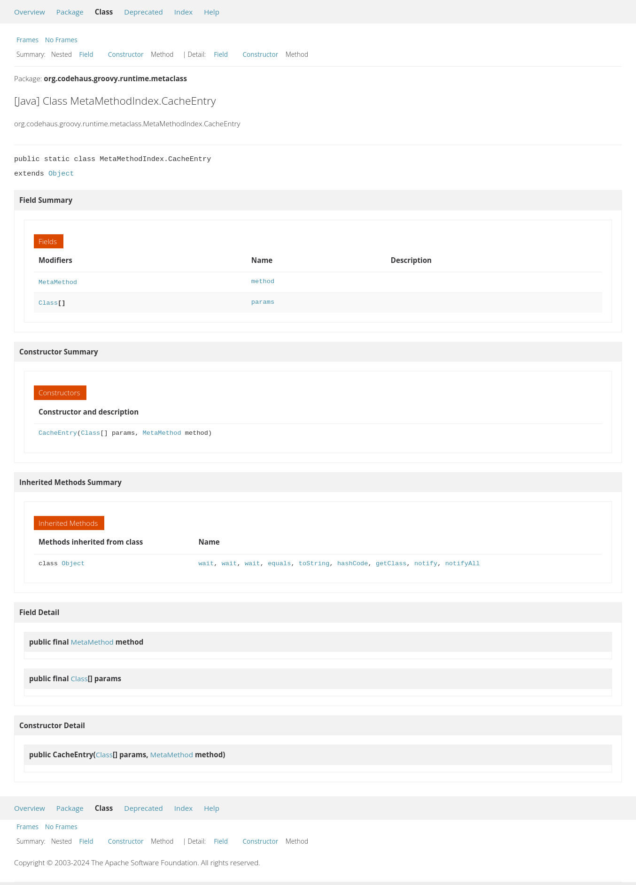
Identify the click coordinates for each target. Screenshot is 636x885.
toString (314, 561)
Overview (29, 11)
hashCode (352, 561)
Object (61, 173)
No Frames (61, 39)
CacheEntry (58, 431)
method (262, 281)
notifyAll (462, 561)
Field (86, 54)
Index (183, 11)
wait (206, 561)
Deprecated (143, 11)
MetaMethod (58, 281)
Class (48, 301)
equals (279, 561)
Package (70, 11)
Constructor (126, 54)
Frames (27, 39)
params (262, 301)
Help (211, 11)
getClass (391, 561)
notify (425, 561)
